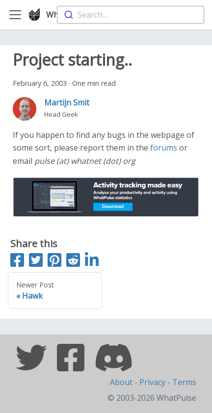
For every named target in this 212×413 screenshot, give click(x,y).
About (121, 382)
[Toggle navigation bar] (15, 14)
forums (163, 147)
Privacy (152, 382)
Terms (184, 382)
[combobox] (130, 15)
